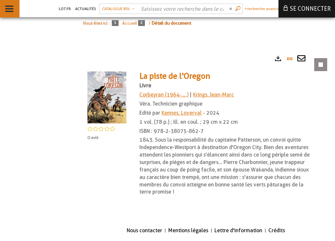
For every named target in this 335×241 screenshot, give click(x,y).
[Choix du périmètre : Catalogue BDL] (118, 9)
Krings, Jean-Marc (213, 95)
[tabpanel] (203, 136)
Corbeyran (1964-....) (163, 95)
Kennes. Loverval (181, 113)
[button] (106, 97)
